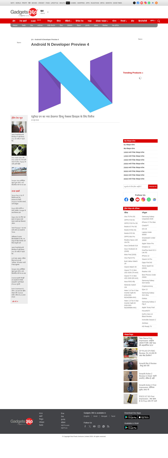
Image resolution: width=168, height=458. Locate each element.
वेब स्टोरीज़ (115, 25)
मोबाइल (15, 25)
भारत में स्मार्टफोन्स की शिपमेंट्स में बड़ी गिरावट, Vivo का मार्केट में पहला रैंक (18, 251)
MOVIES (34, 3)
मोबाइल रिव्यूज (128, 334)
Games (73, 3)
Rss (108, 426)
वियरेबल (105, 25)
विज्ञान (79, 25)
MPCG (102, 3)
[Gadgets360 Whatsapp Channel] (149, 199)
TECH (68, 3)
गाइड (90, 21)
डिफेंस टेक (79, 21)
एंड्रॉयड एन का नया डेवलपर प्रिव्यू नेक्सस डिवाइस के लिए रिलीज (62, 116)
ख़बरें (40, 416)
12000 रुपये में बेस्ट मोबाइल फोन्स (134, 156)
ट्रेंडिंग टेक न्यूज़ (17, 118)
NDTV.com (65, 425)
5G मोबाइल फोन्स (129, 145)
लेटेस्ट (126, 213)
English (86, 416)
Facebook (85, 426)
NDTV (12, 3)
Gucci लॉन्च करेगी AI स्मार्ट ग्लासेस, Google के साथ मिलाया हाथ (19, 210)
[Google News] (154, 199)
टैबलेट (24, 25)
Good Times (117, 3)
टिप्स (61, 25)
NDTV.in (64, 428)
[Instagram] (143, 199)
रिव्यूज (49, 21)
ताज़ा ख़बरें (16, 191)
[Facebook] (126, 199)
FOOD (48, 3)
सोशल (96, 25)
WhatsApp (103, 426)
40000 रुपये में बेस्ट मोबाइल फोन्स (134, 179)
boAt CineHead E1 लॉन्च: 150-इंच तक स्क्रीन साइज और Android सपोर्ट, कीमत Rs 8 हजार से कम (18, 293)
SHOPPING (81, 3)
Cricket (41, 3)
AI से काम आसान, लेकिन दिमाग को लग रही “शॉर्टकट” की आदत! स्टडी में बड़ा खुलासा (19, 261)
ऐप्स (31, 25)
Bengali (104, 416)
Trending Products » (133, 73)
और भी (15, 301)
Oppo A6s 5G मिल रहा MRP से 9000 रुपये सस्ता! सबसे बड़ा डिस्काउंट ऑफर (19, 220)
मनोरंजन (40, 25)
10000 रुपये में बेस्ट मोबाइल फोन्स (134, 152)
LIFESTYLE (54, 3)
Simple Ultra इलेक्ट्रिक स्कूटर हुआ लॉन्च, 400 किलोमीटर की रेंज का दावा (19, 271)
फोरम (114, 21)
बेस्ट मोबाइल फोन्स (129, 148)
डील (132, 21)
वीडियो (67, 21)
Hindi (95, 416)
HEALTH (62, 3)
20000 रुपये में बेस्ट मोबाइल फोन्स (134, 164)
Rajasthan (95, 3)
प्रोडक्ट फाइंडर (101, 21)
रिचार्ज (123, 21)
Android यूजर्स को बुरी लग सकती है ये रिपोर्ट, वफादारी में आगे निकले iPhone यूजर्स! (18, 281)
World (18, 3)
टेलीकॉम (69, 25)
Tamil (113, 416)
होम (14, 21)
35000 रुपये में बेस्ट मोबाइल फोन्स (134, 175)
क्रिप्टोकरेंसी (142, 21)
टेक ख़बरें (23, 21)
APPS (88, 3)
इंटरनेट (87, 25)
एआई (36, 20)
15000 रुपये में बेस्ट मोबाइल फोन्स (134, 160)
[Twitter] (132, 199)
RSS (41, 413)
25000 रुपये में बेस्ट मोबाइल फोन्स (134, 167)
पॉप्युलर (144, 213)
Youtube (94, 426)
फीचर (59, 21)
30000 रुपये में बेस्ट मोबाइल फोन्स (134, 171)
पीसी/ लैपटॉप (51, 25)
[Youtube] (137, 199)
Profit (24, 3)
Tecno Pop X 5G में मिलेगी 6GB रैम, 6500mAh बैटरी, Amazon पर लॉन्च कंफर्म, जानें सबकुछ (19, 200)
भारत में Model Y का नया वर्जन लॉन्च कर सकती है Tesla (19, 230)
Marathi (109, 3)
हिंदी (29, 3)
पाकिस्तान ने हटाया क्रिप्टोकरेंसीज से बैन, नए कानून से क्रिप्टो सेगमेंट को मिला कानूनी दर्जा (19, 240)
